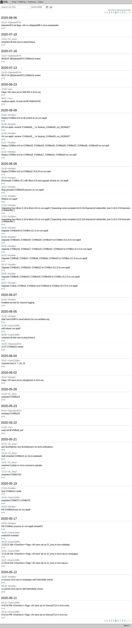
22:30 (4, 178)
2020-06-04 (9, 356)
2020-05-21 (9, 439)
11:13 (4, 471)
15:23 (4, 453)
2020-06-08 (9, 164)
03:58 (4, 237)
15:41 (4, 361)
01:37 (4, 142)
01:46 (4, 124)
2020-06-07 (9, 295)
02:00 (4, 115)
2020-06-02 (9, 373)
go (51, 7)
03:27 (4, 246)
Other (40, 2)
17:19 (4, 196)
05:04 (4, 411)
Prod (14, 2)
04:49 (4, 228)
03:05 (4, 274)
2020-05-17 (9, 519)
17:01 (4, 216)
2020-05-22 (9, 423)
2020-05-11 (9, 598)
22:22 (4, 444)
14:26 (4, 394)
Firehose (32, 2)
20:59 (4, 377)
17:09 (4, 488)
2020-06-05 (9, 312)
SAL (4, 1)
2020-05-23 (9, 406)
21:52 (4, 316)
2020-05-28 (9, 389)
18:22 (4, 542)
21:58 (4, 427)
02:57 (4, 283)
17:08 (4, 89)
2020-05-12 (9, 572)
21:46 (4, 325)
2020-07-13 (9, 68)
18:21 (4, 560)
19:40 (4, 299)
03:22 (4, 255)
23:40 (4, 168)
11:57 (4, 56)
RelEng (22, 2)
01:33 (4, 152)
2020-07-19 (9, 34)
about (126, 625)
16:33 (4, 497)
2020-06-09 (9, 110)
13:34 (4, 72)
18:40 (4, 533)
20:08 (4, 335)
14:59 (4, 39)
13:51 (4, 462)
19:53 (4, 187)
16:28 (4, 344)
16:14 (4, 22)
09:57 (4, 98)
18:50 (4, 523)
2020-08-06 (9, 18)
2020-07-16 (9, 51)
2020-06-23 (9, 84)
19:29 (4, 577)
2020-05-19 (9, 484)
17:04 (4, 205)
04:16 (4, 603)
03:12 (4, 264)
